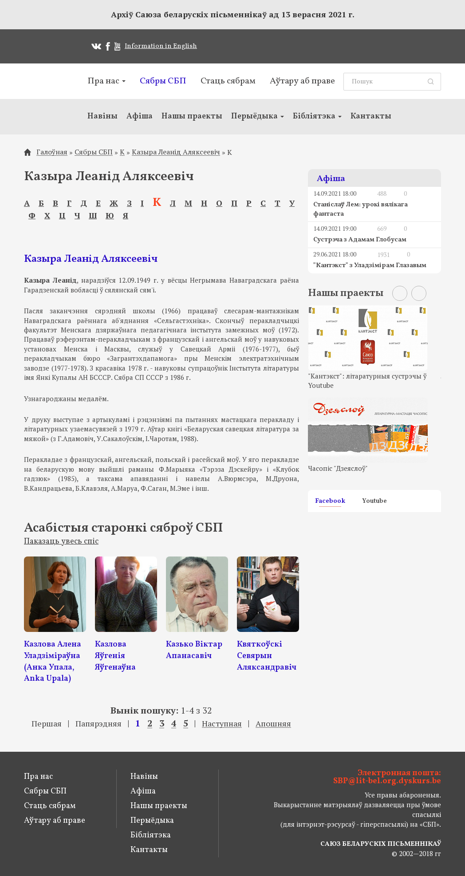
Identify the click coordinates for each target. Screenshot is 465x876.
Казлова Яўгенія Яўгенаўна (115, 656)
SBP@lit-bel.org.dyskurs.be (387, 781)
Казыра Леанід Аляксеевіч (176, 152)
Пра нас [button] (106, 81)
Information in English (161, 46)
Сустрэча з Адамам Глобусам (359, 240)
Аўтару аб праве (302, 81)
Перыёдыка (152, 820)
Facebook (330, 502)
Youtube (374, 502)
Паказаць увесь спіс (61, 541)
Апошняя (273, 723)
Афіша (139, 116)
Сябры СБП (163, 81)
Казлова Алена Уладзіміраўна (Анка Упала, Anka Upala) (52, 661)
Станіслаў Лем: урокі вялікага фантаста (360, 209)
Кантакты (371, 116)
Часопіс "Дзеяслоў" (338, 468)
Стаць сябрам (228, 81)
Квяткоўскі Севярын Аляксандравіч (266, 656)
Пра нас (38, 776)
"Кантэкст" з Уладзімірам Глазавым (369, 265)
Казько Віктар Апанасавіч (194, 650)
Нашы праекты (192, 116)
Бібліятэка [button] (317, 116)
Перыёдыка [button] (257, 116)
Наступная (222, 723)
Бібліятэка (150, 835)
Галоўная (51, 152)
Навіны (102, 116)
